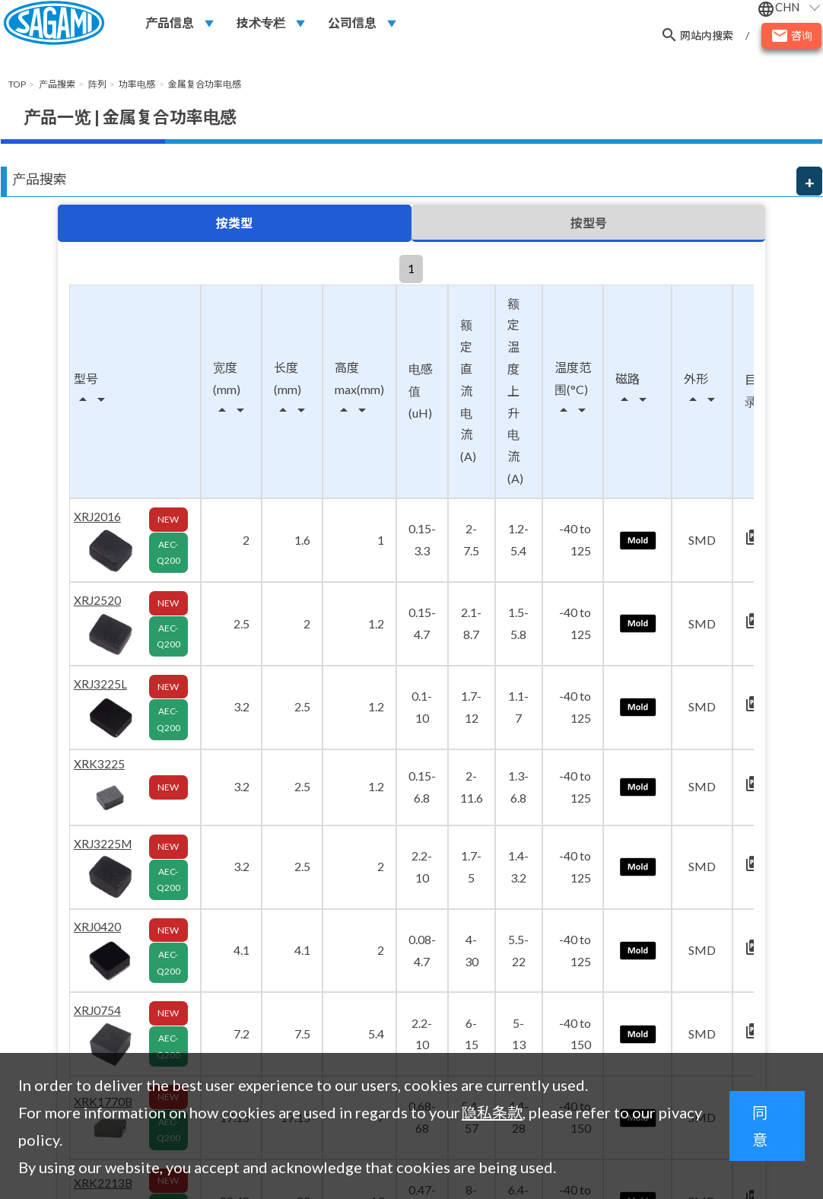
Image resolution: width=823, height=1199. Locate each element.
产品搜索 (39, 178)
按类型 (234, 223)
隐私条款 (492, 1112)
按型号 (588, 223)
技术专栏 (261, 24)
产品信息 (169, 24)
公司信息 (352, 24)
